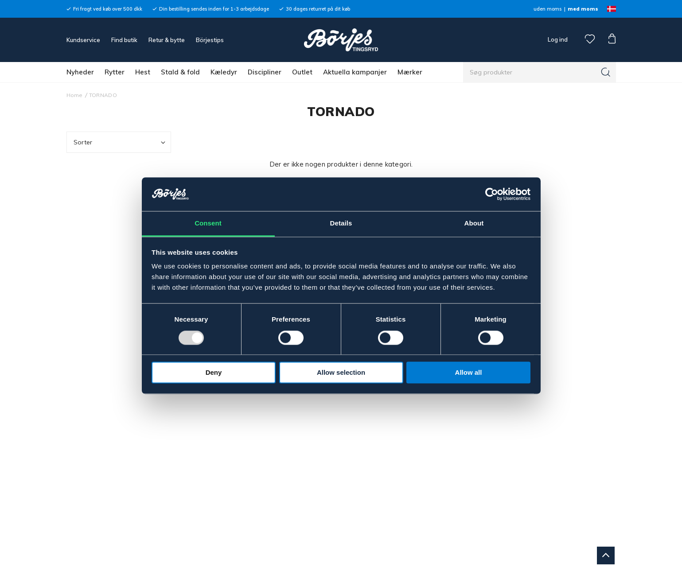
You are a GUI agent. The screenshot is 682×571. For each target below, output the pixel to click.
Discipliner (264, 72)
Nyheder (80, 72)
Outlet (302, 72)
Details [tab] (341, 223)
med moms (583, 9)
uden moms (547, 9)
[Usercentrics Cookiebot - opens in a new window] (491, 194)
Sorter (120, 142)
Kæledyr (223, 72)
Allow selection (341, 373)
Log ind (558, 39)
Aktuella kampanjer (355, 72)
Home (74, 95)
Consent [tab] (208, 223)
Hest (142, 72)
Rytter (115, 72)
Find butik (124, 39)
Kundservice (83, 39)
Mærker (410, 72)
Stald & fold (180, 72)
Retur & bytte (166, 39)
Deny (214, 373)
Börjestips (210, 39)
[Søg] (606, 72)
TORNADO (103, 95)
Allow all (468, 373)
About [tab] (474, 223)
